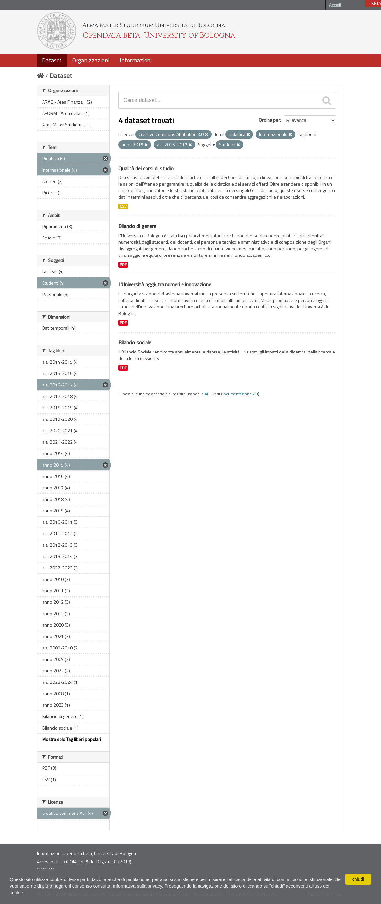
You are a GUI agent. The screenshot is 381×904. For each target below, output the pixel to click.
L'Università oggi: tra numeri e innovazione (164, 284)
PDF (123, 265)
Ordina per (269, 119)
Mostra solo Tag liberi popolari (71, 739)
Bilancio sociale (134, 342)
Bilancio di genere (137, 226)
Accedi (335, 5)
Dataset (52, 60)
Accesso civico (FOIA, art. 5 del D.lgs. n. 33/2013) (84, 861)
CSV (123, 206)
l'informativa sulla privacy (137, 886)
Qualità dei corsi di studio (146, 168)
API (207, 394)
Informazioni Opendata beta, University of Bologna (86, 853)
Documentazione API (239, 394)
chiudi (358, 879)
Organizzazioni (90, 60)
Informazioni (136, 60)
